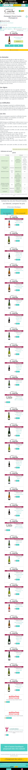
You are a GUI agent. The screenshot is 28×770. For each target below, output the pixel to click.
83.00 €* (17, 224)
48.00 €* (17, 336)
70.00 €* (17, 384)
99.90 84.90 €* (9, 717)
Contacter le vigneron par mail (6, 29)
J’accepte (16, 766)
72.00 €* (17, 448)
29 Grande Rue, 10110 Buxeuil (6, 22)
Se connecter (9, 769)
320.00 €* (17, 323)
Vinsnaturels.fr (9, 2)
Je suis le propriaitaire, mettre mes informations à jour (20, 30)
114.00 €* (17, 435)
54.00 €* (17, 304)
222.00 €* (17, 272)
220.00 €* (18, 41)
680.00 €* (17, 467)
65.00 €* (17, 354)
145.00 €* (17, 418)
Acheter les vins (17, 5)
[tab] (7, 212)
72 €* (7, 734)
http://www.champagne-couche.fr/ (13, 27)
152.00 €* (17, 240)
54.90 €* (7, 701)
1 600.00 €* (18, 259)
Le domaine (5, 5)
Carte (11, 5)
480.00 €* (17, 515)
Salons (23, 5)
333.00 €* (8, 402)
